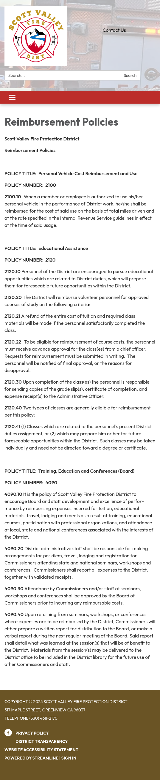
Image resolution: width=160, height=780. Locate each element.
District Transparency (41, 741)
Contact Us (114, 30)
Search (130, 75)
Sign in (69, 758)
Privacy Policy (32, 733)
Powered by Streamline (31, 758)
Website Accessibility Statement (41, 749)
